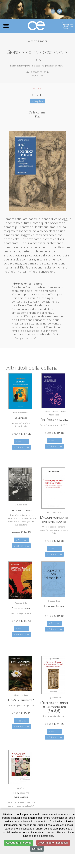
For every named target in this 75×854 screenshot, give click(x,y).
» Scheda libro (21, 447)
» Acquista (37, 101)
